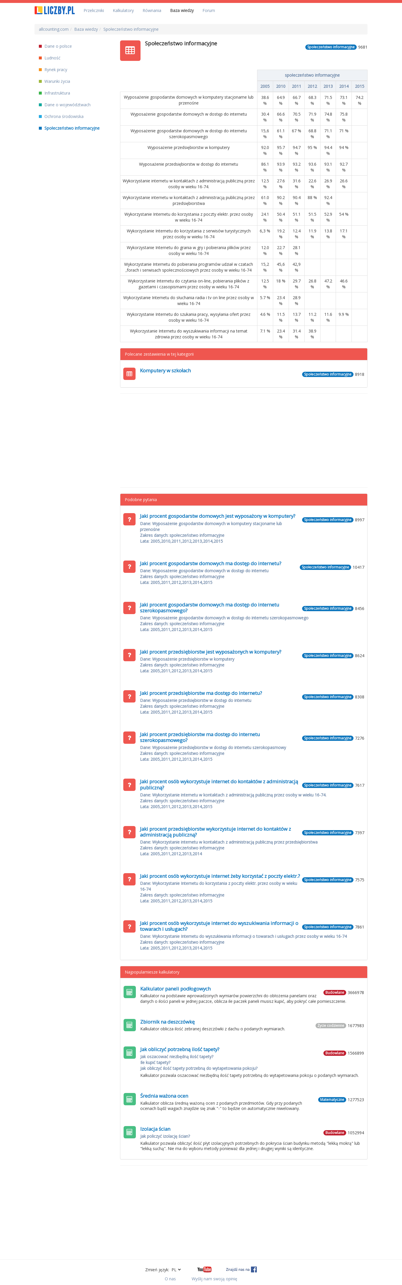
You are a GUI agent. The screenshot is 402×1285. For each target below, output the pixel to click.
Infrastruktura (54, 93)
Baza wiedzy (182, 10)
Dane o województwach (65, 104)
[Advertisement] (244, 441)
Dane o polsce (55, 46)
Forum (208, 10)
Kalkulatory (123, 10)
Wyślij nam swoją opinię (214, 1278)
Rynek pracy (53, 69)
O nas (170, 1278)
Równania (152, 10)
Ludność (49, 58)
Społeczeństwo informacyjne (69, 128)
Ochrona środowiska (61, 116)
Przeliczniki (94, 10)
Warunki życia (54, 81)
